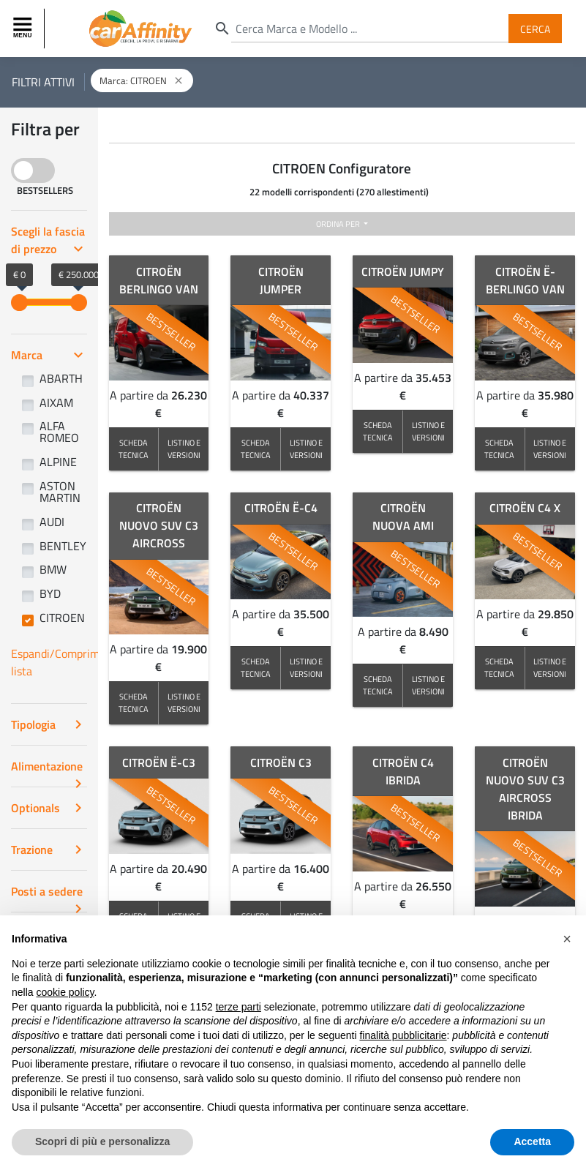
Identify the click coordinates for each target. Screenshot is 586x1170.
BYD (50, 593)
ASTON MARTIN (60, 491)
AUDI (52, 522)
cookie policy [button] (65, 1010)
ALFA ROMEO (59, 431)
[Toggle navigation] (24, 28)
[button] (567, 956)
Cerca (535, 28)
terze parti (238, 1024)
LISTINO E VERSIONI (184, 448)
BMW (53, 569)
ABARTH (61, 378)
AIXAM (56, 402)
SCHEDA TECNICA (134, 448)
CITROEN (62, 617)
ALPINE (58, 462)
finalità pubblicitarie (402, 1053)
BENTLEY (63, 546)
